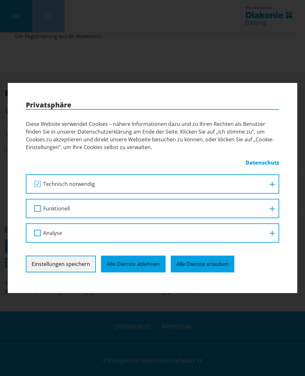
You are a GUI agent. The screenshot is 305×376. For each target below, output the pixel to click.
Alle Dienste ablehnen (133, 264)
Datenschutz (262, 162)
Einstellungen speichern (61, 264)
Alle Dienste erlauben (203, 264)
